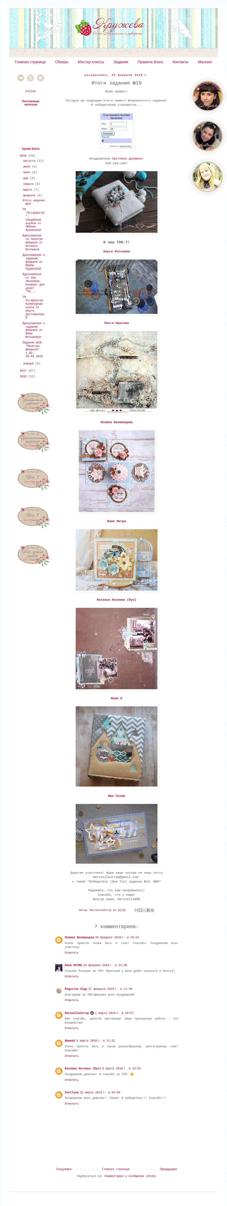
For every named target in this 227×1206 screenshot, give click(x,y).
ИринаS (70, 1040)
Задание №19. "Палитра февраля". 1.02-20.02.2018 (32, 349)
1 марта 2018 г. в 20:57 (114, 1013)
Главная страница (30, 62)
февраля (30, 195)
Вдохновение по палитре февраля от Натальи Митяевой (32, 242)
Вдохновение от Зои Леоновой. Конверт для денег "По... (33, 283)
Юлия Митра (116, 521)
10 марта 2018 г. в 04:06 (100, 1092)
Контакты (180, 62)
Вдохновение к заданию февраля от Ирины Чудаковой (33, 261)
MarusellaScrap (77, 1013)
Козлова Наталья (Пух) (83, 1068)
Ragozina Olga (76, 989)
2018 (24, 155)
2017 (24, 370)
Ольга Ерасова (116, 323)
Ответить (72, 952)
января (29, 363)
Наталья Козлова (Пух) (116, 600)
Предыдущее (168, 1169)
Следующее (64, 1169)
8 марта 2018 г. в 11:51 (95, 1040)
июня (27, 172)
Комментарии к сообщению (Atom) (130, 1176)
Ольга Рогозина (116, 251)
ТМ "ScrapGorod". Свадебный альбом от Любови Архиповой (33, 220)
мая (26, 178)
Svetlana (72, 1092)
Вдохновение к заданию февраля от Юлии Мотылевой (33, 330)
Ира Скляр (116, 796)
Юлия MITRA (73, 965)
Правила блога (150, 62)
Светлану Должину (127, 159)
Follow (31, 91)
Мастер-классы (91, 62)
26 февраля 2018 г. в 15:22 (117, 937)
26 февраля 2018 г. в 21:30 (105, 965)
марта (28, 189)
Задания (121, 62)
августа (30, 161)
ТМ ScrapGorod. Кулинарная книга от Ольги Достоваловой (33, 307)
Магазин (205, 62)
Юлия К (116, 698)
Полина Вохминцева (116, 422)
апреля (29, 184)
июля (27, 166)
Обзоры (61, 62)
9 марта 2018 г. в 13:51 (121, 1068)
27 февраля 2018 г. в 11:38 (110, 989)
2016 (24, 376)
